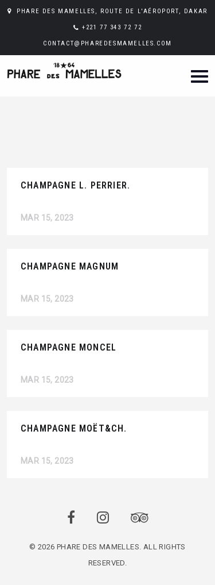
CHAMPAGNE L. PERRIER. (75, 185)
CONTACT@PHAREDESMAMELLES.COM (107, 43)
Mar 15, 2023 (47, 217)
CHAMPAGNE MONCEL (68, 347)
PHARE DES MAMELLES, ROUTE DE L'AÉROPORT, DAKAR (112, 11)
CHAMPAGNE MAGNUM (70, 266)
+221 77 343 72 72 (112, 27)
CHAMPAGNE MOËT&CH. (74, 428)
